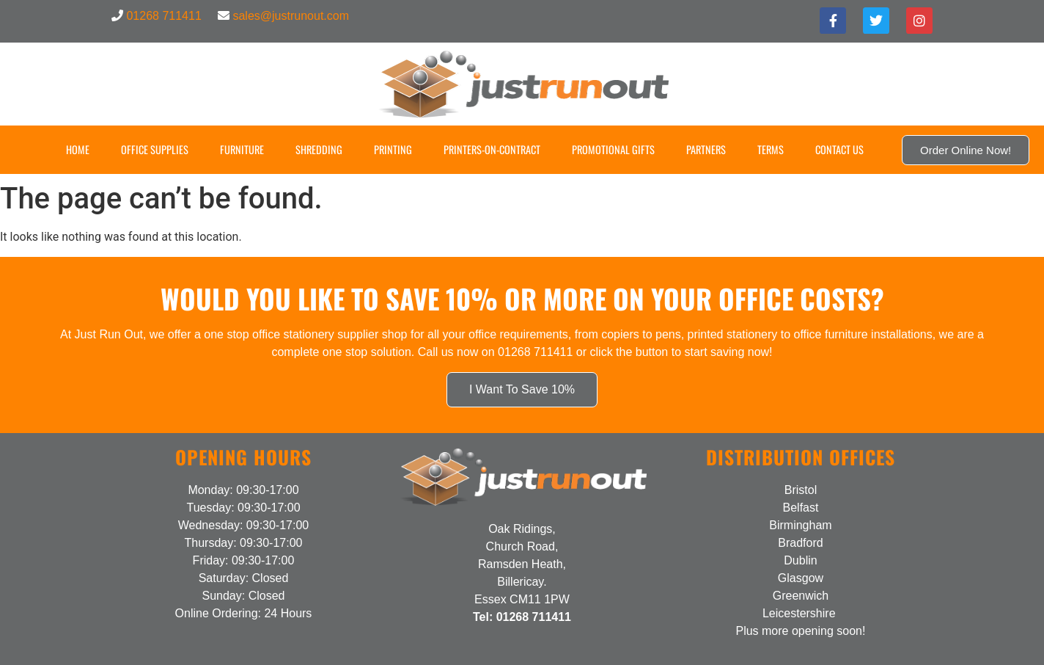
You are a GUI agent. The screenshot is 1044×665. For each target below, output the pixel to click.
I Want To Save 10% (522, 389)
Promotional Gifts (613, 149)
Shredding (318, 149)
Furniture (242, 149)
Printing (393, 149)
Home (77, 149)
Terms (770, 149)
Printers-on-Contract (492, 149)
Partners (706, 149)
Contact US (839, 149)
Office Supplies (154, 149)
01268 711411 (163, 16)
